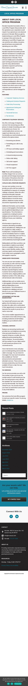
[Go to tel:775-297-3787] (26, 8)
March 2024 (5, 468)
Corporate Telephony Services (15, 98)
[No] (26, 681)
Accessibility (14, 565)
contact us (10, 400)
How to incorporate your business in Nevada (15, 412)
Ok (8, 683)
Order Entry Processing (13, 104)
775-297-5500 (14, 538)
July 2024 (5, 456)
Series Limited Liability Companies (13, 436)
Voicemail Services (12, 112)
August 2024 (6, 453)
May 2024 (5, 462)
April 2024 (5, 465)
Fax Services (10, 116)
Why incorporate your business (12, 424)
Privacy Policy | (6, 565)
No (12, 683)
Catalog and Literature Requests (15, 101)
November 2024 (7, 449)
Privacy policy (18, 683)
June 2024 (5, 459)
